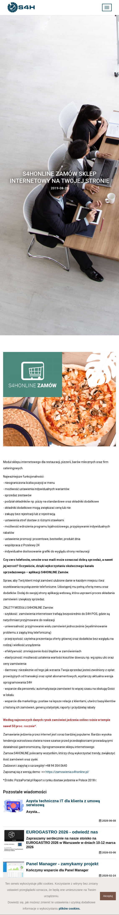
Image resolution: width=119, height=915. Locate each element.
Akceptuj (108, 896)
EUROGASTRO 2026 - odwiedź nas (62, 832)
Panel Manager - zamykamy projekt (62, 863)
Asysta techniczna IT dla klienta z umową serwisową (63, 803)
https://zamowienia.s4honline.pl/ (67, 772)
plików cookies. (69, 908)
